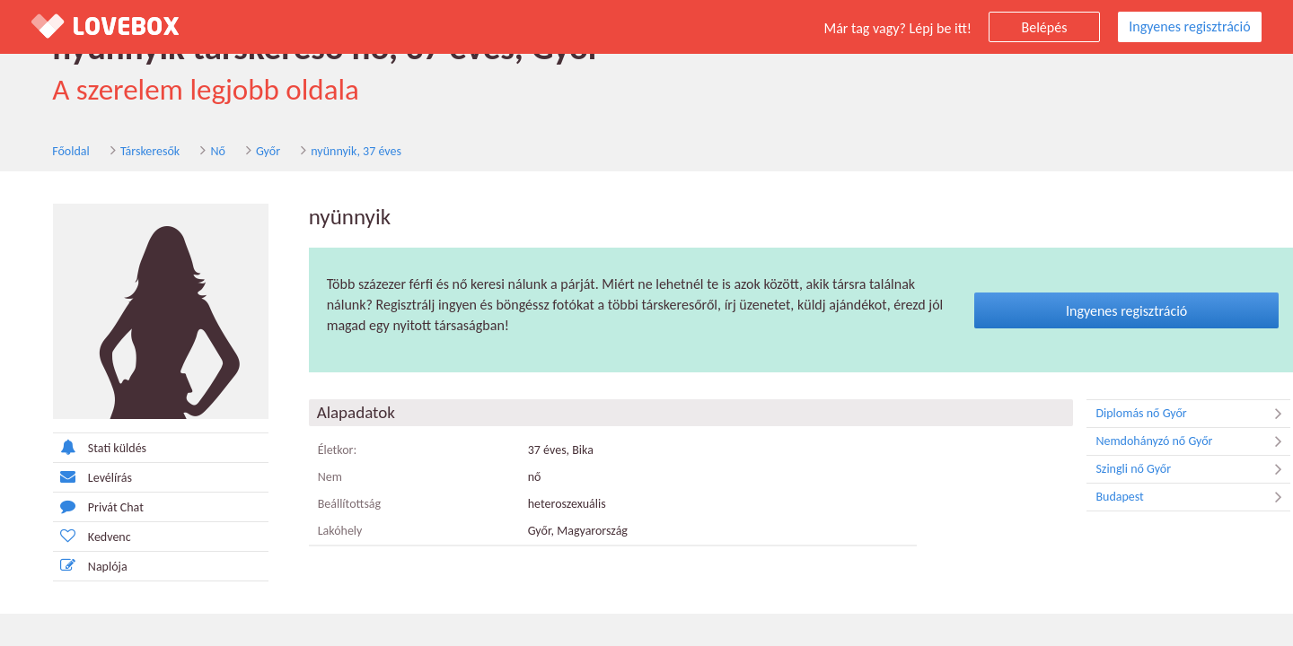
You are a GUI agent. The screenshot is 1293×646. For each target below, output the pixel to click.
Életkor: (316, 450)
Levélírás (70, 478)
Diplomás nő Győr (1172, 414)
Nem (308, 477)
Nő (196, 151)
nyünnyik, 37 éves (335, 151)
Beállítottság (328, 504)
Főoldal (50, 151)
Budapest (1172, 498)
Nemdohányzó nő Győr (1172, 442)
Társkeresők (129, 151)
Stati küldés (78, 448)
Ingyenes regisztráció (1189, 26)
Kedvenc (70, 537)
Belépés (1045, 27)
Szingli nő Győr (1172, 470)
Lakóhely (318, 531)
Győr (247, 151)
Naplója (68, 567)
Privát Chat (76, 507)
